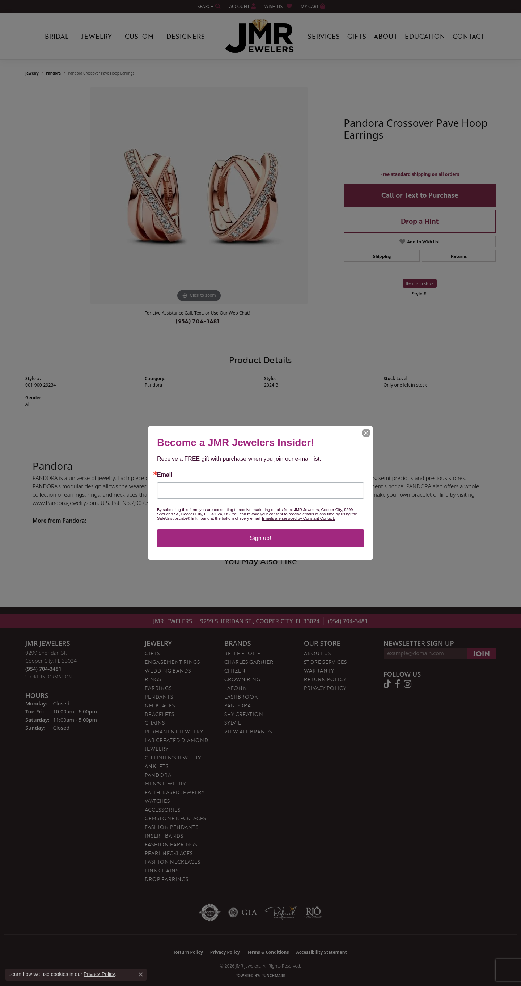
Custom (139, 36)
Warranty (319, 670)
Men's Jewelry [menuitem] (165, 783)
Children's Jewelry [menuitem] (173, 757)
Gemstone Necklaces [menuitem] (175, 818)
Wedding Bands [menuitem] (168, 670)
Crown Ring (242, 679)
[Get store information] (48, 677)
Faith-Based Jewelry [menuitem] (174, 792)
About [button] (385, 36)
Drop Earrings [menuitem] (166, 879)
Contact (468, 36)
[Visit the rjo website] (313, 912)
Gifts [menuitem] (152, 653)
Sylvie (232, 722)
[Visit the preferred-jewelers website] (280, 912)
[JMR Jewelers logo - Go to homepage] (260, 36)
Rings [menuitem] (153, 679)
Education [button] (425, 36)
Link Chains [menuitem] (161, 870)
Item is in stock (420, 283)
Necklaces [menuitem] (160, 705)
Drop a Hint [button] (420, 221)
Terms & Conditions (268, 952)
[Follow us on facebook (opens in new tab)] (397, 684)
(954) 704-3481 (197, 321)
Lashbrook (241, 696)
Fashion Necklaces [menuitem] (172, 861)
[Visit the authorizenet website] (210, 912)
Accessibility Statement (321, 952)
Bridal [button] (56, 36)
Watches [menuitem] (157, 801)
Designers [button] (185, 36)
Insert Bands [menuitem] (164, 835)
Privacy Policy (325, 688)
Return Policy (325, 679)
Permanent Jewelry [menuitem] (174, 731)
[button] (208, 6)
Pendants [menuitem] (159, 696)
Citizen (234, 670)
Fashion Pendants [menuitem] (171, 827)
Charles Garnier (248, 662)
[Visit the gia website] (242, 912)
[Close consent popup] (141, 974)
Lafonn (235, 688)
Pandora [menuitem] (158, 775)
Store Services (325, 662)
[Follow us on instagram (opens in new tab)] (407, 684)
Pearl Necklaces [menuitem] (168, 853)
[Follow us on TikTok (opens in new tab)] (387, 684)
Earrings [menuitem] (158, 688)
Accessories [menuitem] (162, 809)
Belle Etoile (242, 653)
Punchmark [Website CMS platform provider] (274, 975)
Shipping (382, 256)
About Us (317, 653)
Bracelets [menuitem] (159, 714)
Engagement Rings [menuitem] (172, 662)
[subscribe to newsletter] (481, 653)
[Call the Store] (43, 668)
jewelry (32, 73)
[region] (199, 195)
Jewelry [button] (96, 36)
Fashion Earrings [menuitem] (171, 844)
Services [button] (324, 36)
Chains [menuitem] (155, 722)
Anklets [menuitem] (156, 766)
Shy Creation (243, 714)
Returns (459, 256)
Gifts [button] (356, 36)
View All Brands (248, 731)
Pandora (53, 73)
